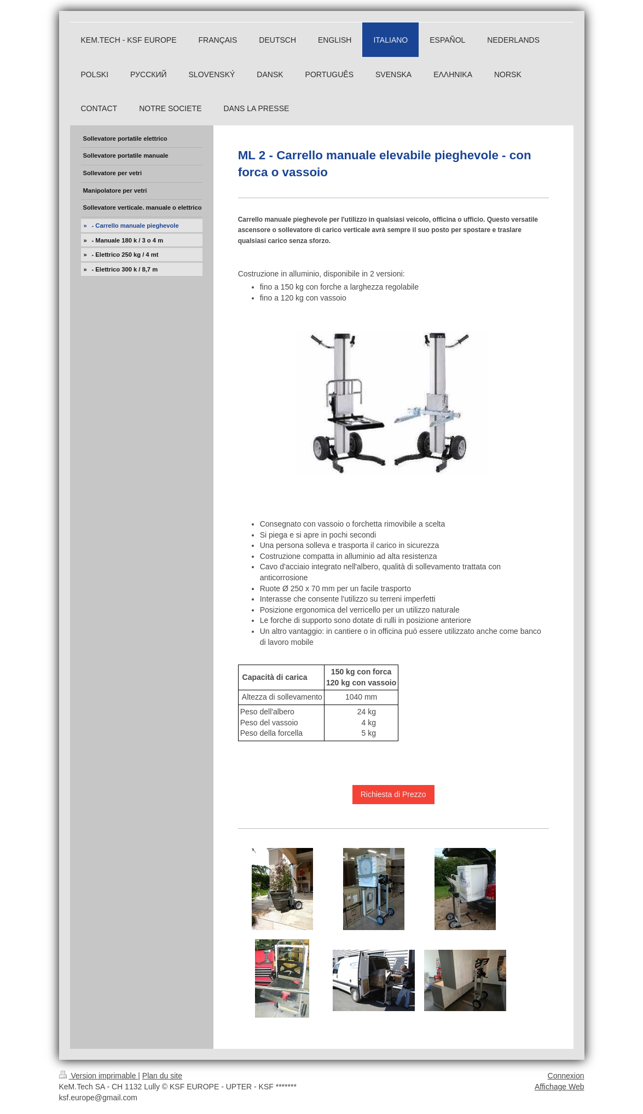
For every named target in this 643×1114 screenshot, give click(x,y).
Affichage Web (559, 1086)
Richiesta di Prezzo (393, 794)
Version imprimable (98, 1075)
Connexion (566, 1075)
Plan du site (162, 1075)
